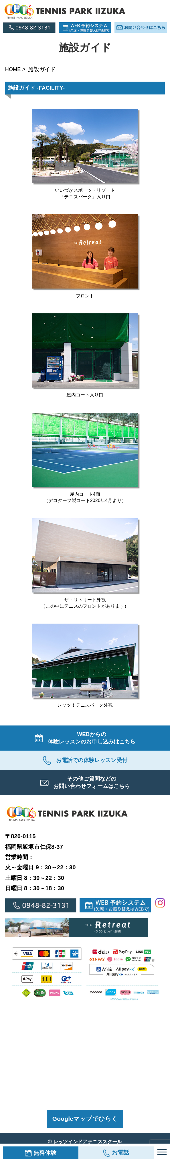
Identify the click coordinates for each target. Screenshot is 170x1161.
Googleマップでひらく (85, 1121)
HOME (13, 69)
